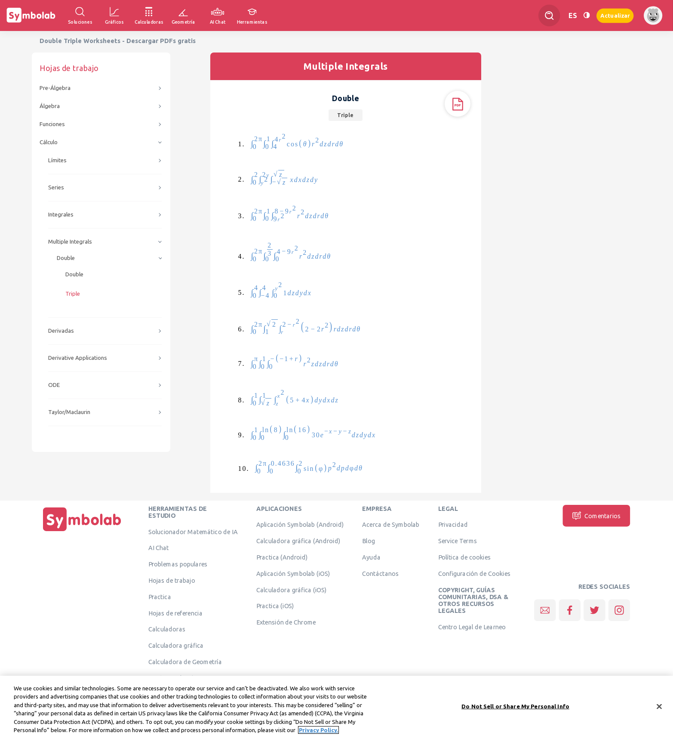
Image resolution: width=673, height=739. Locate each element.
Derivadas (61, 331)
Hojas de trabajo (171, 580)
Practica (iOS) (275, 606)
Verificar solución (172, 677)
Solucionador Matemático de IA (193, 531)
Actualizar (615, 15)
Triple (72, 294)
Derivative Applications (77, 358)
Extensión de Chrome (286, 622)
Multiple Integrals (70, 241)
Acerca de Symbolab (390, 524)
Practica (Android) (282, 557)
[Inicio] (82, 531)
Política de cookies (464, 557)
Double (66, 258)
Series (56, 187)
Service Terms (457, 541)
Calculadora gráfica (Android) (298, 541)
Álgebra (50, 106)
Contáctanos (380, 573)
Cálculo (49, 142)
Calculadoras (166, 629)
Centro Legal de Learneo (472, 627)
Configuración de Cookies (474, 573)
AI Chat (158, 547)
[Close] (659, 711)
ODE (54, 385)
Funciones (52, 124)
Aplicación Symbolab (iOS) (293, 573)
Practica (159, 596)
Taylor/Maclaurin (69, 412)
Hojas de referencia (175, 612)
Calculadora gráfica (176, 645)
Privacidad (453, 524)
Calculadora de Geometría (185, 662)
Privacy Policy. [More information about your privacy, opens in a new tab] (318, 735)
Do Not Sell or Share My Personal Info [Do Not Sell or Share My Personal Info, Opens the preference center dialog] (515, 711)
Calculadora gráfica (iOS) (291, 589)
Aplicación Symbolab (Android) (300, 524)
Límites (57, 160)
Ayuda (371, 557)
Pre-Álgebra (55, 88)
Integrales (61, 214)
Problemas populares (178, 564)
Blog (368, 541)
